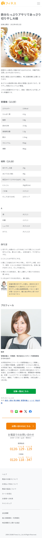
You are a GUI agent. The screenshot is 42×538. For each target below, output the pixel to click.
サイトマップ (7, 503)
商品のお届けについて (10, 479)
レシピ (32, 400)
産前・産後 (9, 400)
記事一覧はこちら (21, 391)
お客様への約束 (7, 498)
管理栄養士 (25, 400)
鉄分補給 (17, 400)
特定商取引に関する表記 (10, 523)
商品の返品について (9, 489)
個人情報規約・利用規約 (10, 518)
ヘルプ (4, 474)
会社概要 (5, 513)
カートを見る (7, 493)
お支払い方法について (10, 484)
